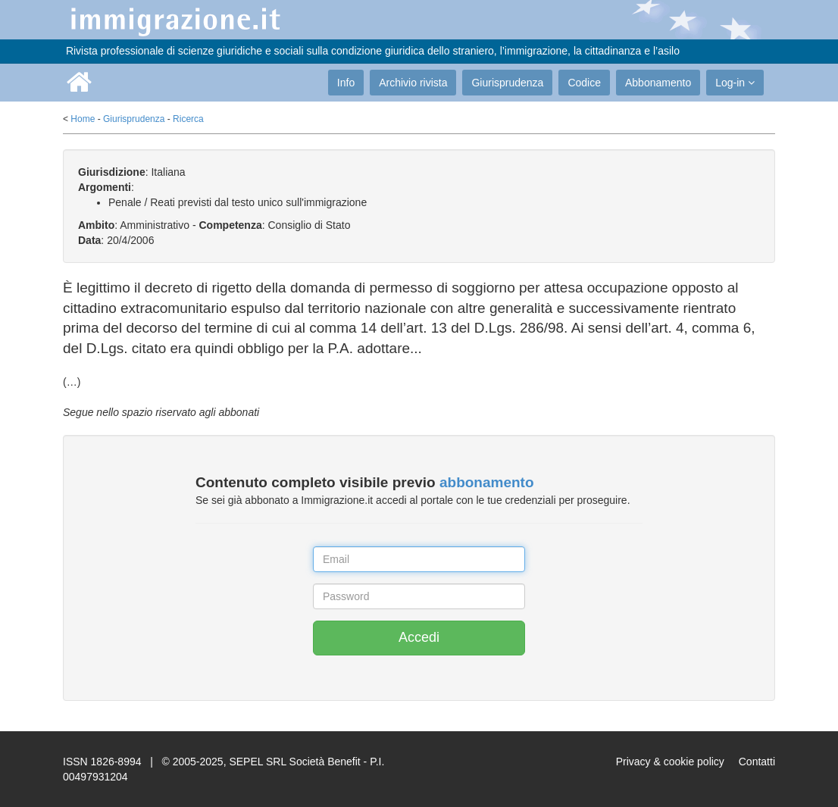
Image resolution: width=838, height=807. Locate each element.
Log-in (735, 83)
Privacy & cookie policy (670, 761)
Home (82, 119)
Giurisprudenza (507, 83)
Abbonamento (658, 83)
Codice (584, 83)
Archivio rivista (413, 83)
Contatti (757, 761)
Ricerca (188, 119)
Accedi (419, 637)
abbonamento (486, 482)
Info (346, 83)
